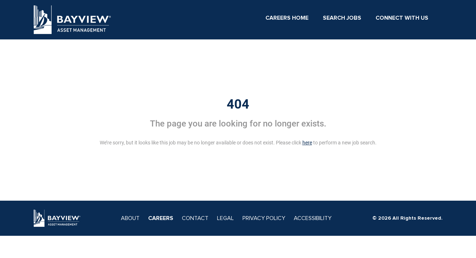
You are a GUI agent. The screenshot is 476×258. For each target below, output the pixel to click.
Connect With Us (402, 18)
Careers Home (286, 18)
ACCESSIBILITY (312, 218)
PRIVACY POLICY (263, 218)
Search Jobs (342, 18)
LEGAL (225, 218)
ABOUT (130, 218)
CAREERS (160, 218)
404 (238, 104)
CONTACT (195, 218)
